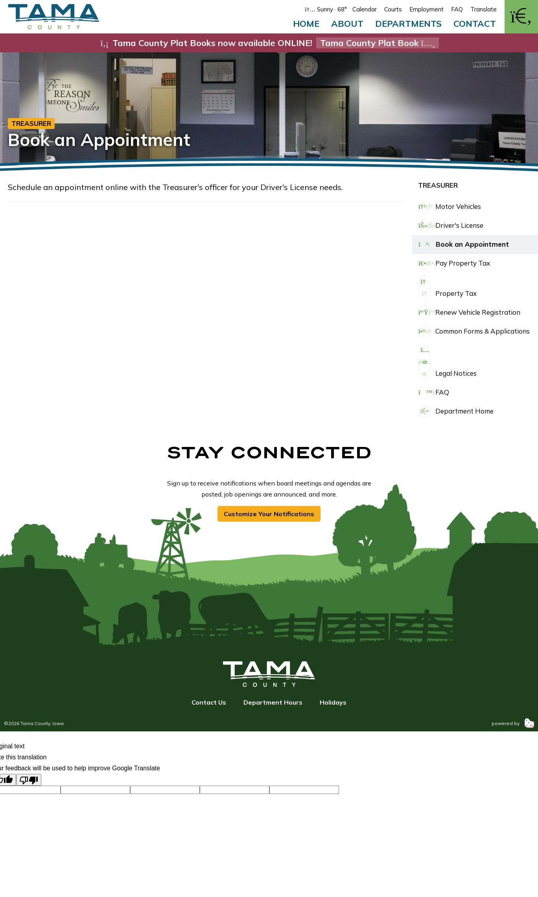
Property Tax (447, 288)
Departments (408, 23)
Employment (426, 9)
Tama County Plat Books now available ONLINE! (269, 42)
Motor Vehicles (449, 207)
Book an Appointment (463, 244)
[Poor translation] (28, 780)
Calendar (364, 9)
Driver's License (450, 226)
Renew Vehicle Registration (469, 312)
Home (306, 23)
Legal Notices (447, 362)
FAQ (457, 9)
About (347, 23)
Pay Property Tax (454, 263)
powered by (513, 723)
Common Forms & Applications (474, 331)
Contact (474, 23)
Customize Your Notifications (269, 514)
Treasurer (31, 123)
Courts (393, 9)
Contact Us (209, 702)
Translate (483, 9)
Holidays (333, 702)
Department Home (456, 411)
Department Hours (272, 702)
